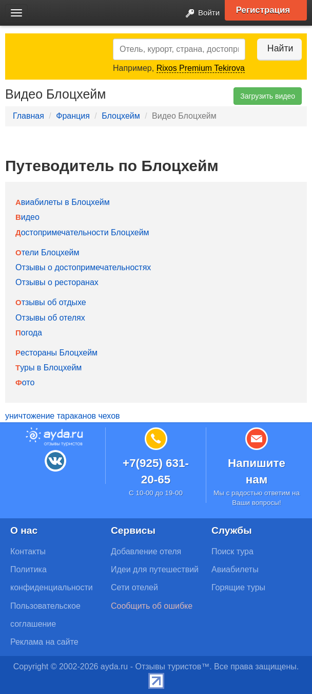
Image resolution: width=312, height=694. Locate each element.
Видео (27, 217)
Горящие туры (238, 587)
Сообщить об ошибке (151, 606)
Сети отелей (134, 587)
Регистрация (267, 10)
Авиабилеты (235, 569)
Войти (199, 13)
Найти (276, 48)
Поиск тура (232, 551)
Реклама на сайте (44, 641)
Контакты (28, 551)
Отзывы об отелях (50, 317)
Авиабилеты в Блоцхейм (62, 202)
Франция (73, 115)
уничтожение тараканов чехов (62, 415)
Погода (28, 332)
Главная (28, 115)
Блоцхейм (121, 115)
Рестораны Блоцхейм (56, 352)
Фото (24, 382)
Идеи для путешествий (155, 569)
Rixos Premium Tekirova (201, 68)
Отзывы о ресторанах (57, 282)
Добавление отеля (146, 551)
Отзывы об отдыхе (50, 302)
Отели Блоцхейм (47, 252)
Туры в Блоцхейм (48, 367)
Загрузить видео (267, 96)
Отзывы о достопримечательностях (83, 267)
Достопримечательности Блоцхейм (82, 232)
